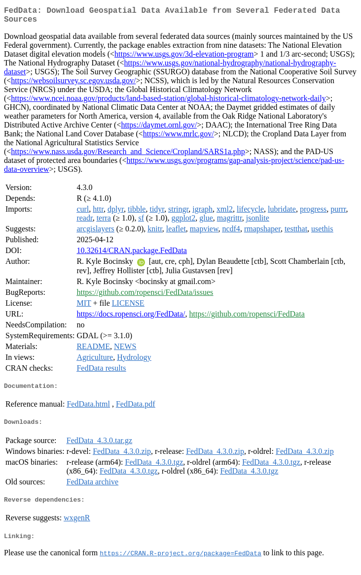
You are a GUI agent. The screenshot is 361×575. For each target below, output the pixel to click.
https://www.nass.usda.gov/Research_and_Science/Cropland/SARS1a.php (128, 155)
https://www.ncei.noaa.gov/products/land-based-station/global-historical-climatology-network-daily (168, 102)
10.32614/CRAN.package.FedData (131, 254)
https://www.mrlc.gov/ (178, 137)
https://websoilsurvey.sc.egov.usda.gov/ (73, 84)
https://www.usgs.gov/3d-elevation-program (183, 58)
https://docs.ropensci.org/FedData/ (130, 318)
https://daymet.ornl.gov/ (159, 129)
